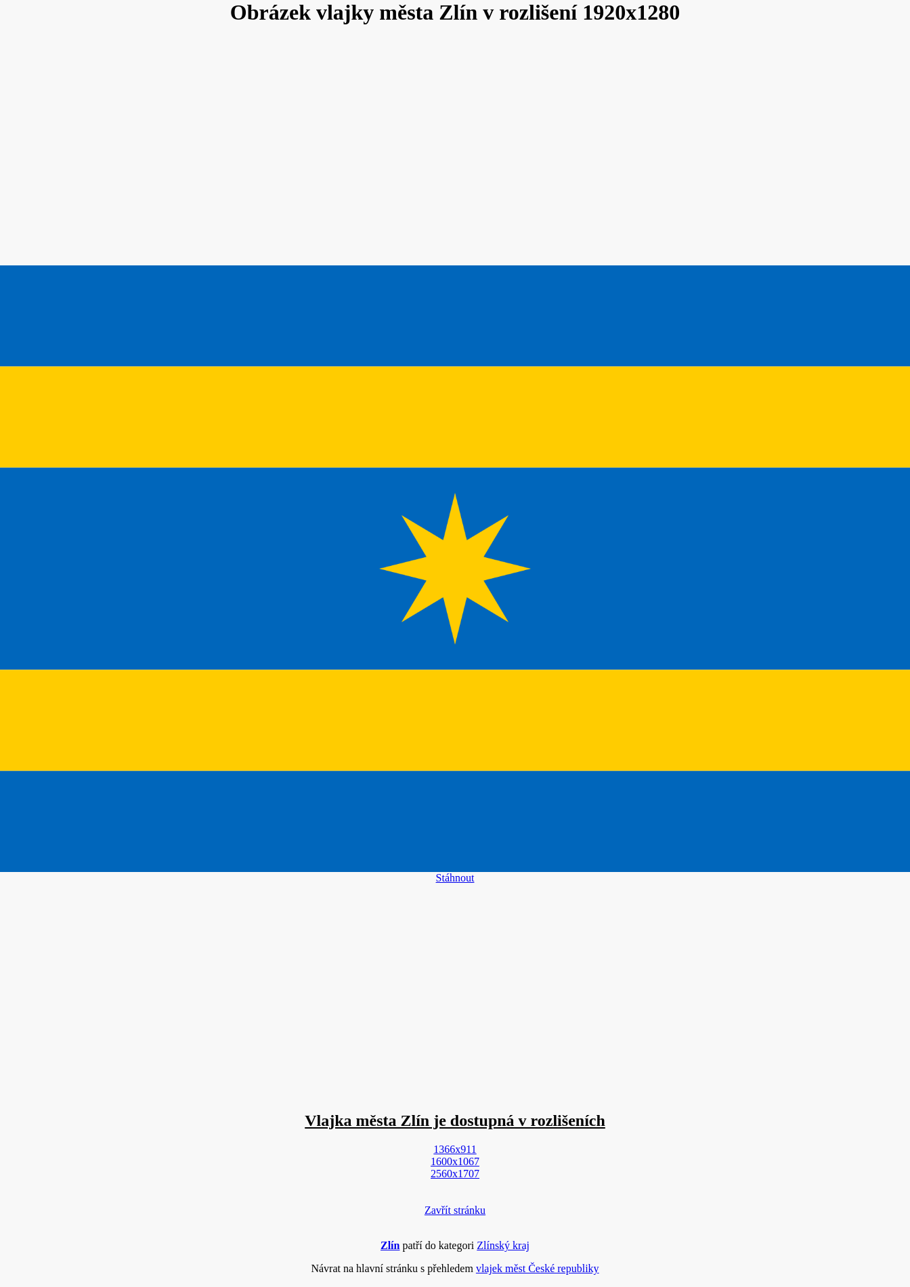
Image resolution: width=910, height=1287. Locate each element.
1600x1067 (455, 1161)
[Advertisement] (455, 146)
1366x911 (454, 1149)
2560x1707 (455, 1173)
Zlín (390, 1245)
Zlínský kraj (503, 1245)
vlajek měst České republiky (537, 1268)
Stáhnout (455, 878)
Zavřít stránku (455, 1210)
